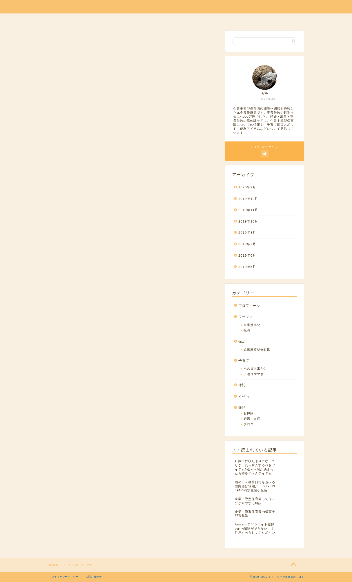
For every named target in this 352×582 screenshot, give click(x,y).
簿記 (194, 19)
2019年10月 (248, 221)
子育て (174, 19)
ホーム (254, 19)
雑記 (212, 19)
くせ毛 (232, 19)
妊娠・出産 (252, 418)
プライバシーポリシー (65, 576)
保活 (128, 19)
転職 (247, 330)
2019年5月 (247, 267)
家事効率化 (252, 325)
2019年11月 (248, 210)
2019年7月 (247, 244)
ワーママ (150, 19)
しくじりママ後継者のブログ (176, 6)
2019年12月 (248, 199)
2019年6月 (247, 255)
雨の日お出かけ (255, 368)
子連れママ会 (254, 374)
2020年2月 (247, 187)
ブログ (249, 424)
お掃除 (249, 413)
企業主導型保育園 (257, 349)
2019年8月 (247, 232)
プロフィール (102, 19)
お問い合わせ (94, 576)
